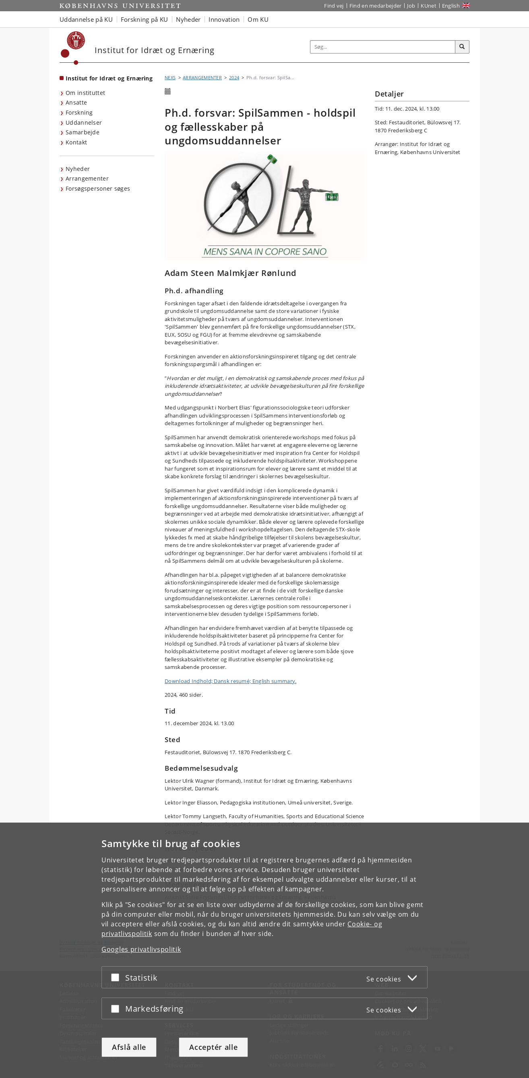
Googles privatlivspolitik (141, 949)
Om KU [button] (258, 19)
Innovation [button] (224, 19)
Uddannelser (84, 122)
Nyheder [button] (188, 19)
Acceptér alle (213, 1047)
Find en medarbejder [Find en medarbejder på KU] (375, 5)
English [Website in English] (451, 5)
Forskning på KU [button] (144, 19)
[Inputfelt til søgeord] (383, 46)
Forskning (79, 112)
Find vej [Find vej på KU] (333, 5)
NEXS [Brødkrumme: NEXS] (170, 77)
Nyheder (78, 169)
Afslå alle (129, 1047)
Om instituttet (85, 93)
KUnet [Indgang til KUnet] (428, 5)
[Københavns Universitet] (73, 48)
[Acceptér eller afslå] (117, 977)
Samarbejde (82, 132)
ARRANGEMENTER (202, 77)
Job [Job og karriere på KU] (411, 5)
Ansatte (76, 102)
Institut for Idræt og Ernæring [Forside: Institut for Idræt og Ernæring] (109, 78)
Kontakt (76, 142)
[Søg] (462, 47)
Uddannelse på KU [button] (86, 19)
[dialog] (264, 950)
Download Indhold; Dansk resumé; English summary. (230, 681)
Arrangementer (87, 178)
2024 (234, 77)
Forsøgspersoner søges (98, 188)
